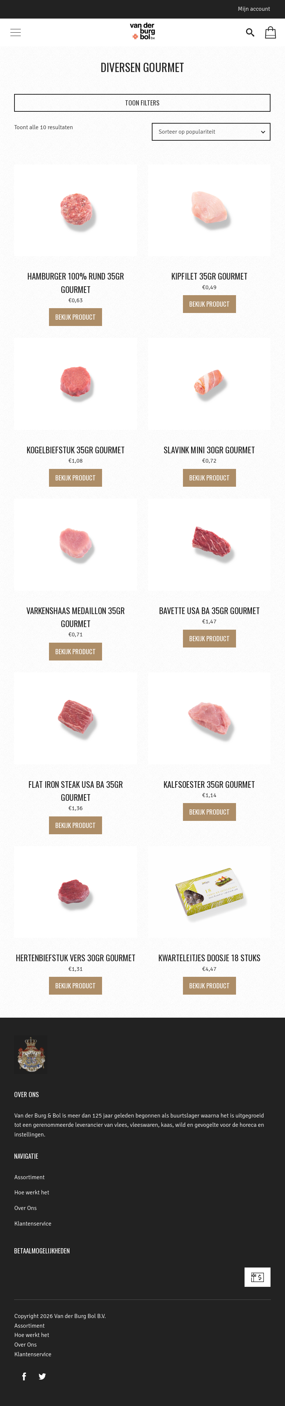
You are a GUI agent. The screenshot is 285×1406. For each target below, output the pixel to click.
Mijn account (254, 9)
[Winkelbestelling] (221, 132)
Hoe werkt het (31, 1192)
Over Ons (25, 1208)
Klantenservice (32, 1223)
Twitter (42, 1376)
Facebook (24, 1376)
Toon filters (142, 102)
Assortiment (29, 1177)
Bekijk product (75, 317)
